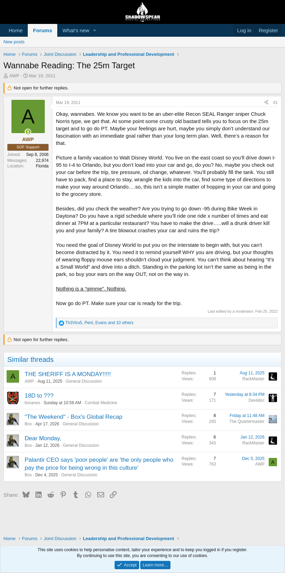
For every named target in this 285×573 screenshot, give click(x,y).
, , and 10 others (99, 322)
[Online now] (28, 132)
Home (16, 30)
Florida (42, 166)
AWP (14, 75)
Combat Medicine (101, 402)
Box (28, 424)
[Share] (266, 103)
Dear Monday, (43, 438)
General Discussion (84, 381)
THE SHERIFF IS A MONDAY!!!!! (68, 374)
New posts (14, 41)
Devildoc (257, 400)
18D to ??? (39, 395)
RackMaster (253, 378)
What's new (75, 30)
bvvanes (32, 402)
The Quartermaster (247, 421)
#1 (275, 102)
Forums (42, 30)
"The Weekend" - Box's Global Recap (73, 417)
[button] (95, 30)
